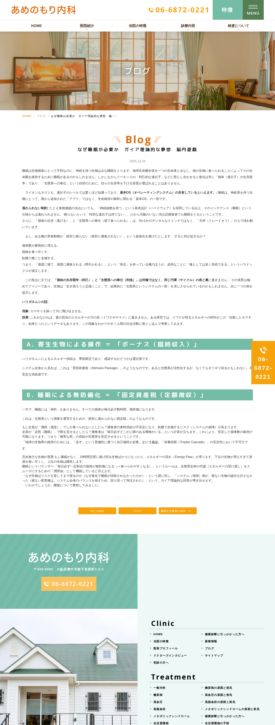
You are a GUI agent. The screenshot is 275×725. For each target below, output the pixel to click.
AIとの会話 (97, 510)
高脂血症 (159, 709)
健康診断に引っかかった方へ (224, 634)
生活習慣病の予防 (217, 723)
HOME (36, 26)
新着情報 (211, 641)
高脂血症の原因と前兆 (220, 702)
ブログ (41, 116)
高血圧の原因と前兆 (218, 694)
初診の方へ (161, 662)
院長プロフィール (165, 648)
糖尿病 (158, 694)
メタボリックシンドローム (171, 716)
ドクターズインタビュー (170, 655)
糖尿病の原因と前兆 (218, 687)
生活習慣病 (161, 723)
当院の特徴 (137, 26)
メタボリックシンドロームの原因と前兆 (232, 709)
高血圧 (158, 702)
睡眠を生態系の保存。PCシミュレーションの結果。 (179, 510)
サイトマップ (214, 655)
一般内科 (159, 687)
